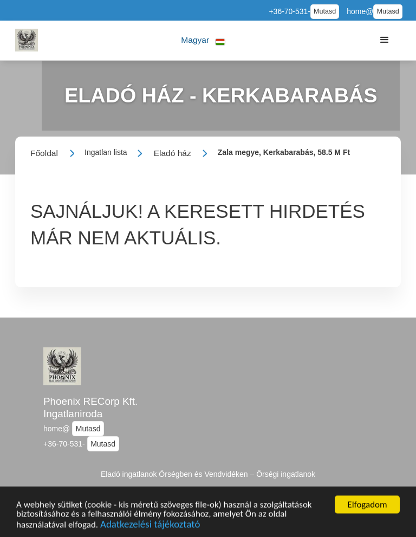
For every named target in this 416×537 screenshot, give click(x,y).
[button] (203, 40)
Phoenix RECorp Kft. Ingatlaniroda (90, 407)
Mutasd (325, 11)
